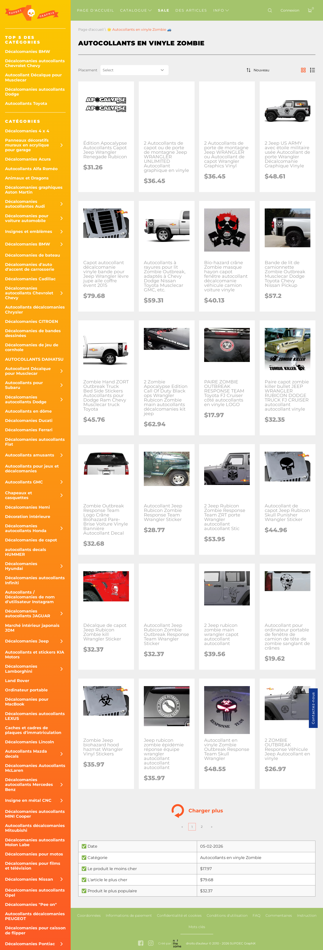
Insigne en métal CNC (28, 800)
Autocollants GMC (24, 482)
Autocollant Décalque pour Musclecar (33, 77)
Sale (163, 10)
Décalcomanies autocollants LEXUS (35, 716)
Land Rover (17, 680)
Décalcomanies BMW (27, 51)
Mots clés (197, 927)
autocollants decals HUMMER (25, 552)
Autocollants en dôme (28, 411)
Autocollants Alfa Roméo (31, 168)
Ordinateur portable (26, 690)
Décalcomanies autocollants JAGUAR (27, 613)
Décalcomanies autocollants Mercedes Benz (29, 784)
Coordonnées (89, 915)
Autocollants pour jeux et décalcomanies (32, 468)
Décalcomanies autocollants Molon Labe (35, 842)
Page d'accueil (95, 10)
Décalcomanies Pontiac (30, 943)
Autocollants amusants (29, 455)
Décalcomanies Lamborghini (21, 668)
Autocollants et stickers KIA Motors (34, 654)
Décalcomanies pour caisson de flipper (35, 930)
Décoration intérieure (27, 516)
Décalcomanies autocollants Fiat (35, 442)
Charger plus (197, 811)
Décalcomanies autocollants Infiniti (35, 580)
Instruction (306, 915)
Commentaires (278, 915)
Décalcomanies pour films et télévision (32, 866)
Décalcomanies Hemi (27, 507)
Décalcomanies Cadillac (30, 279)
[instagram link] (150, 943)
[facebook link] (140, 943)
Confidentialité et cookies (179, 915)
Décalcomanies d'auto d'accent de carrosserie (29, 267)
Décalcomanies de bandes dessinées (33, 333)
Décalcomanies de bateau (32, 255)
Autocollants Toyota (26, 103)
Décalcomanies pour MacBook (26, 702)
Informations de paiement (129, 915)
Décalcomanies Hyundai (21, 566)
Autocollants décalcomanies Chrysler (35, 309)
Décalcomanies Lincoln (29, 742)
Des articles (191, 10)
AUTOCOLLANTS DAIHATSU (34, 359)
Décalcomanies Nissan (29, 879)
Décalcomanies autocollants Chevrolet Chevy (35, 63)
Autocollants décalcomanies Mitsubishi (35, 828)
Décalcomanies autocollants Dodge (35, 92)
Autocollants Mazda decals (26, 753)
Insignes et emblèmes (28, 231)
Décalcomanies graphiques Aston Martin (34, 190)
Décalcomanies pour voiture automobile (26, 218)
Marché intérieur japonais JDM (32, 628)
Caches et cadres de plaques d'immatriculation (33, 730)
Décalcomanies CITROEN (31, 321)
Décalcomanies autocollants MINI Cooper (35, 814)
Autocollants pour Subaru (24, 385)
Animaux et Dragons (27, 178)
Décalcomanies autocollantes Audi (25, 204)
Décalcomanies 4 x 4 (27, 131)
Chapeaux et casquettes (18, 495)
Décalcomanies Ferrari (28, 429)
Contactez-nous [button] (313, 708)
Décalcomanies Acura (28, 159)
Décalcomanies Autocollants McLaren (35, 768)
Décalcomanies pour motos (34, 854)
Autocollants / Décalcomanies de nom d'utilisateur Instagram (30, 597)
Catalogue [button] (136, 10)
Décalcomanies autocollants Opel (35, 892)
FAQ (256, 915)
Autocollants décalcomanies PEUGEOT (35, 916)
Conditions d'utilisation (227, 915)
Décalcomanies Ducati (28, 420)
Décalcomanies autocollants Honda (25, 528)
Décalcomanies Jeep (27, 641)
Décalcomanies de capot (31, 540)
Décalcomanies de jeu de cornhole (31, 347)
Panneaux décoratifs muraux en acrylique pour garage (27, 145)
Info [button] (221, 10)
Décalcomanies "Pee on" (31, 904)
